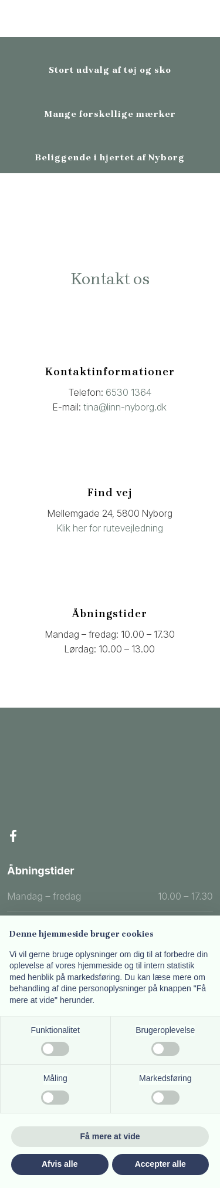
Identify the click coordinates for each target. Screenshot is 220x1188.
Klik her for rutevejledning (110, 528)
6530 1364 (128, 392)
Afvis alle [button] (59, 1164)
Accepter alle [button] (160, 1164)
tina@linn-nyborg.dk (125, 407)
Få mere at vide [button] (110, 1136)
